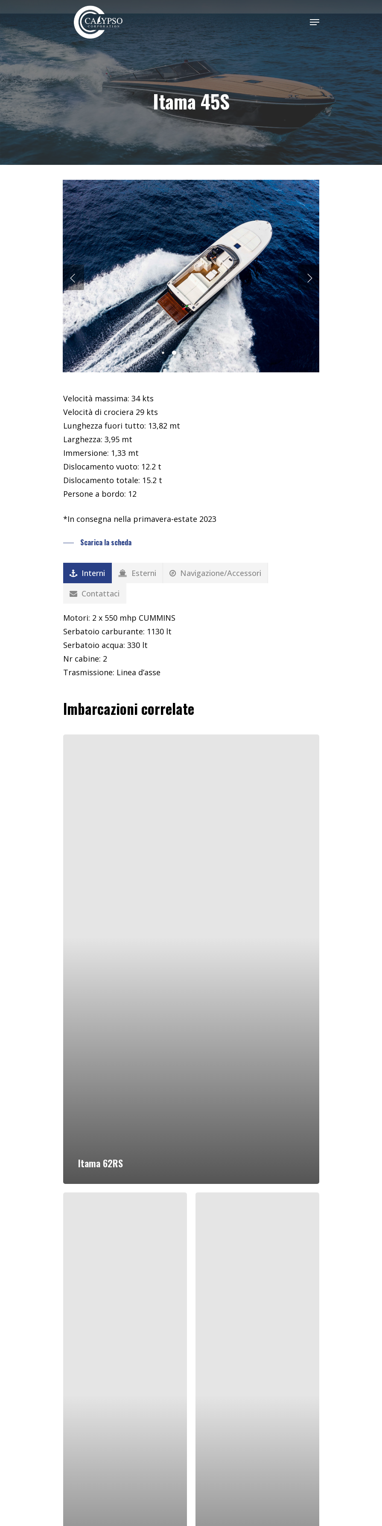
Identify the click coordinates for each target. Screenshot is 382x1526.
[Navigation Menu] (314, 22)
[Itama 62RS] (191, 959)
